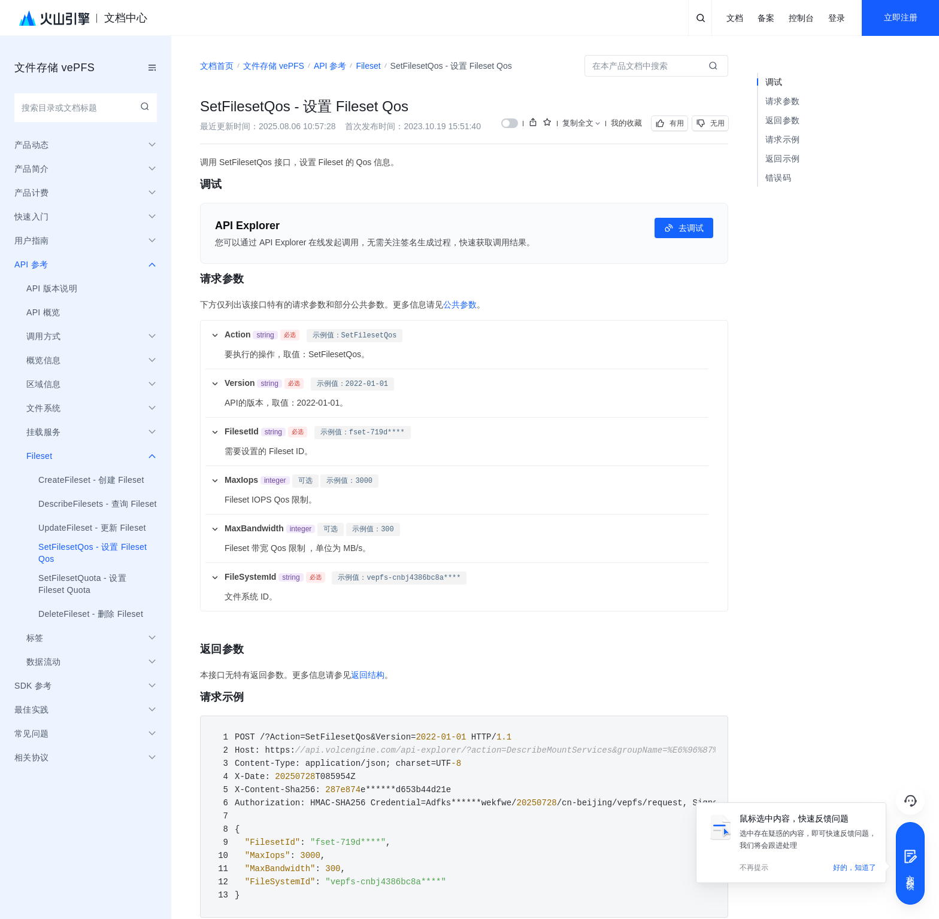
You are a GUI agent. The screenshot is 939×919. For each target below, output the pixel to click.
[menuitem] (85, 288)
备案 (766, 18)
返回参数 (782, 120)
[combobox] (85, 107)
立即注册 (900, 17)
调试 (774, 82)
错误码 (778, 177)
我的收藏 (626, 122)
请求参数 (782, 101)
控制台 (801, 18)
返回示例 (782, 158)
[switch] (509, 123)
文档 (734, 18)
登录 (836, 18)
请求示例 (782, 139)
